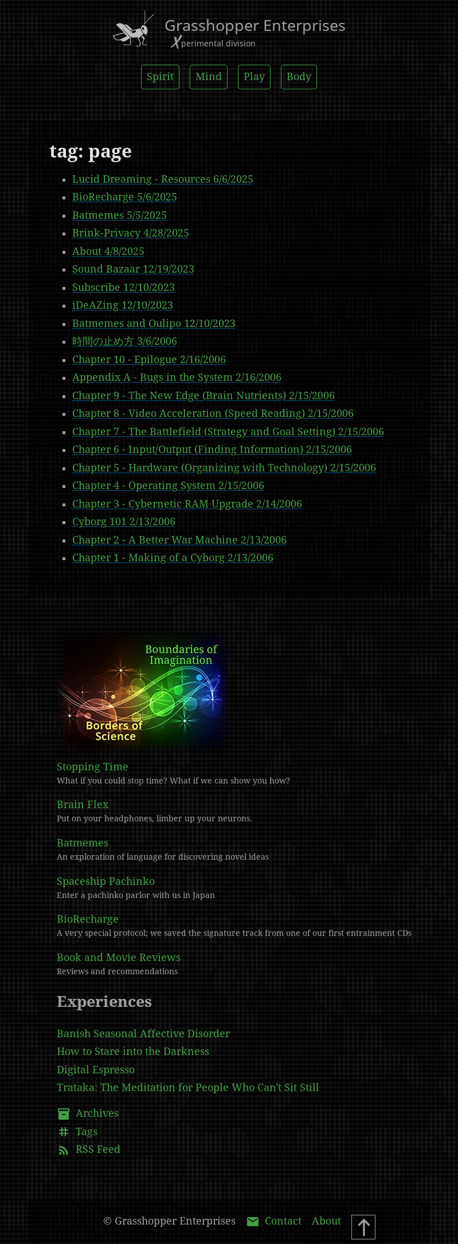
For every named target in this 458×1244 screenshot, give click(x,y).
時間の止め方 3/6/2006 (124, 341)
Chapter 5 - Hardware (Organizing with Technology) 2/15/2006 (224, 468)
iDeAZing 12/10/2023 (122, 305)
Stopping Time (241, 774)
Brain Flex (241, 812)
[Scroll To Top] (363, 1227)
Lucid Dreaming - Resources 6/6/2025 (162, 179)
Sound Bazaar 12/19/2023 (133, 269)
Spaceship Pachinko (241, 889)
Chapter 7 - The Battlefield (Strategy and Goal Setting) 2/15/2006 (228, 432)
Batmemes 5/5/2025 (119, 215)
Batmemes (241, 850)
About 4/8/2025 (108, 251)
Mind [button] (208, 76)
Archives (88, 1114)
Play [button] (254, 76)
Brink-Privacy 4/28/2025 (130, 233)
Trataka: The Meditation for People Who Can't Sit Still (188, 1087)
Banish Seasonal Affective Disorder (143, 1034)
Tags (77, 1132)
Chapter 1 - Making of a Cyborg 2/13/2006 (172, 558)
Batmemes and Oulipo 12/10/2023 (154, 323)
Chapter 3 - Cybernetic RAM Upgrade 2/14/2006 (187, 504)
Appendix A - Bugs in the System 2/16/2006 (176, 377)
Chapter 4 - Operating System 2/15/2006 (168, 485)
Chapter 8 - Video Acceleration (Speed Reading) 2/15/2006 (213, 413)
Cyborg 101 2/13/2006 (123, 521)
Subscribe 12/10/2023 (123, 287)
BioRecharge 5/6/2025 (124, 197)
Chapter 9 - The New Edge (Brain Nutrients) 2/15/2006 (203, 395)
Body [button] (299, 76)
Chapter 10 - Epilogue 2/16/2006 (149, 359)
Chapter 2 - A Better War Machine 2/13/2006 (179, 540)
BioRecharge (241, 927)
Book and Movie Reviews (241, 965)
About (326, 1221)
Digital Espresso (96, 1070)
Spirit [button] (160, 76)
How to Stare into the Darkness (133, 1051)
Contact (274, 1222)
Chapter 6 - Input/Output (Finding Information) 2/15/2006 (212, 449)
